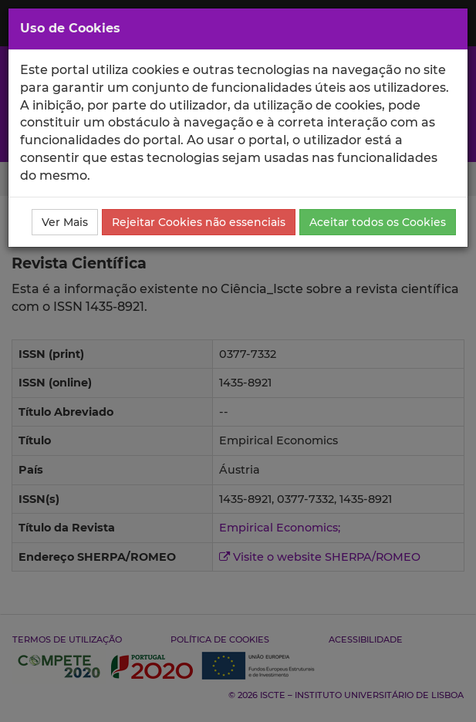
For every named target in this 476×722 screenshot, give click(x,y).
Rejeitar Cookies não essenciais (198, 222)
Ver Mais (65, 222)
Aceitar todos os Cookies (377, 222)
